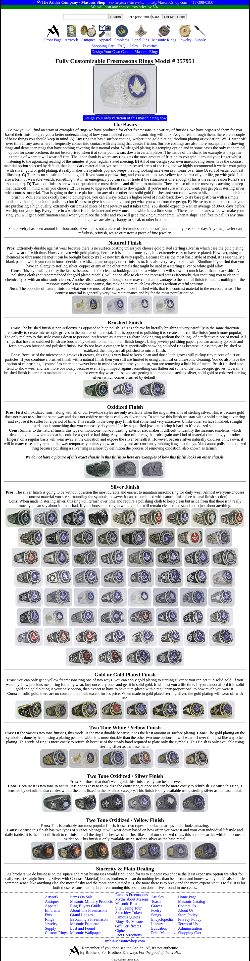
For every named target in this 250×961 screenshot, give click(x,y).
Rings (49, 919)
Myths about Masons (132, 899)
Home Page (187, 897)
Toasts (156, 901)
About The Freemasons (88, 910)
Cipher (120, 930)
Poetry (156, 910)
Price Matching (163, 933)
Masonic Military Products (91, 901)
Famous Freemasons (131, 895)
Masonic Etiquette (84, 924)
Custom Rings (56, 933)
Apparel (51, 906)
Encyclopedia (162, 919)
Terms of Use (189, 924)
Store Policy (188, 915)
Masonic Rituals (128, 904)
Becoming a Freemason (89, 919)
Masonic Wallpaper (85, 933)
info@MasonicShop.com (125, 941)
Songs (156, 915)
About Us (186, 910)
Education (159, 928)
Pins (48, 915)
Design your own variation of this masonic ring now (124, 118)
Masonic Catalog (191, 901)
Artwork (51, 897)
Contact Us (187, 906)
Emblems (52, 910)
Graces (156, 906)
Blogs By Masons (129, 921)
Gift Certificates (128, 926)
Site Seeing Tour (128, 908)
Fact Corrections (128, 935)
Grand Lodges (81, 915)
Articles (157, 897)
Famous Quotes (127, 917)
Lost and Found (82, 928)
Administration (190, 928)
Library (157, 924)
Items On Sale (81, 897)
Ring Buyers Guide (85, 906)
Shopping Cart (189, 933)
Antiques (52, 901)
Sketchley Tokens (129, 912)
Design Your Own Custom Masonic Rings (125, 52)
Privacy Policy (189, 919)
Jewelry (51, 924)
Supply (50, 928)
